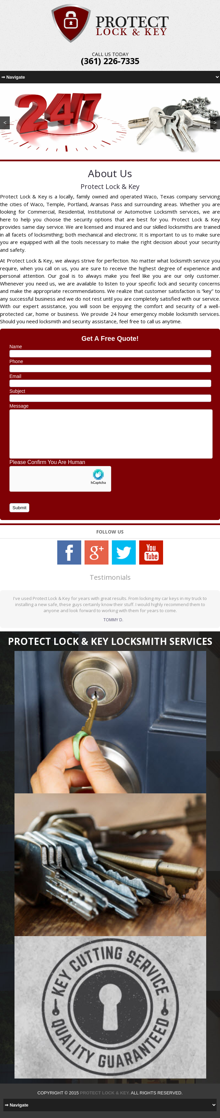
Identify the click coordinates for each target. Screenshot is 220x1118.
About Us (110, 173)
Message (19, 406)
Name (15, 346)
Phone (16, 361)
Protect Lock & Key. (105, 1092)
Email (15, 376)
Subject (17, 391)
